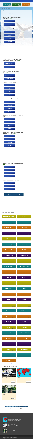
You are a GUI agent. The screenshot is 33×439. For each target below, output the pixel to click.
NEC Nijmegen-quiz (24, 310)
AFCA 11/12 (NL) (9, 244)
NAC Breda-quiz (24, 260)
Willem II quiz (8, 238)
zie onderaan (31, 437)
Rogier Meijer (9, 125)
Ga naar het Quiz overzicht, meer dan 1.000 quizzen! (8, 363)
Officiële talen (20, 377)
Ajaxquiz (8, 299)
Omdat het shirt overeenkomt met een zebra (9, 75)
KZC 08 (8, 260)
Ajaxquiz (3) (9, 332)
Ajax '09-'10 (24, 321)
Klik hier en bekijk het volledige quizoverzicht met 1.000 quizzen (16, 408)
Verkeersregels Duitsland (5, 377)
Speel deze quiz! (9, 5)
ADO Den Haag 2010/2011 (8, 255)
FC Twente (9, 67)
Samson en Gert (4, 394)
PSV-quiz (24, 288)
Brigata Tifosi (9, 38)
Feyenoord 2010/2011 (24, 271)
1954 (9, 94)
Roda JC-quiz (8, 321)
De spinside (9, 35)
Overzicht (14, 361)
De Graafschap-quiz (8, 249)
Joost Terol (9, 128)
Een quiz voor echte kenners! (21, 379)
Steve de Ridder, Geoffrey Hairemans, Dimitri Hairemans (9, 24)
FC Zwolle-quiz (8, 310)
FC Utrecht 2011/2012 (26, 4)
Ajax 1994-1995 (24, 227)
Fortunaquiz (24, 299)
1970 (9, 88)
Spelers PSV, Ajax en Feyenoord (8, 343)
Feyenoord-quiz (24, 338)
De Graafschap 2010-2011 (8, 266)
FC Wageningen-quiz (8, 271)
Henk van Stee (10, 108)
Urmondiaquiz (8, 233)
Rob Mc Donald (10, 105)
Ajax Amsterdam (8, 316)
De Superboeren (10, 41)
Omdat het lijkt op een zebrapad (10, 78)
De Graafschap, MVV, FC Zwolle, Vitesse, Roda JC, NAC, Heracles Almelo (9, 63)
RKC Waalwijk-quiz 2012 (8, 227)
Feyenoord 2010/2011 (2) (9, 288)
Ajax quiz (8, 305)
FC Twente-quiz (24, 244)
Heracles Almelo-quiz (24, 349)
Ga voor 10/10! (4, 379)
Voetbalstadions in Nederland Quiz (7, 4)
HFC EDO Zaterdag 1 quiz (24, 238)
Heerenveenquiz (8, 338)
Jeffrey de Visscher (9, 142)
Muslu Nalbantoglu (9, 122)
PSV (24, 343)
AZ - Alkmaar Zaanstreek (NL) (24, 233)
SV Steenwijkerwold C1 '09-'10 (24, 316)
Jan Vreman (9, 166)
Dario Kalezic (9, 111)
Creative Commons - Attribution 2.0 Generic (17, 419)
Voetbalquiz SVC (24, 305)
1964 (9, 85)
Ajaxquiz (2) (9, 349)
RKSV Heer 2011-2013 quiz (24, 266)
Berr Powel (9, 145)
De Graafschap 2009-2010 (24, 332)
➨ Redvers (14, 430)
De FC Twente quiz (17, 4)
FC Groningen (24, 327)
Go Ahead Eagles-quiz (24, 255)
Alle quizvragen (8, 360)
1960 (9, 91)
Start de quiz (13, 217)
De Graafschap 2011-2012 (24, 222)
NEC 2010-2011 (24, 277)
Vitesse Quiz (9, 277)
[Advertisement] (13, 51)
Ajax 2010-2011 (24, 249)
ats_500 (14, 424)
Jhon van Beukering (9, 139)
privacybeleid (4, 438)
